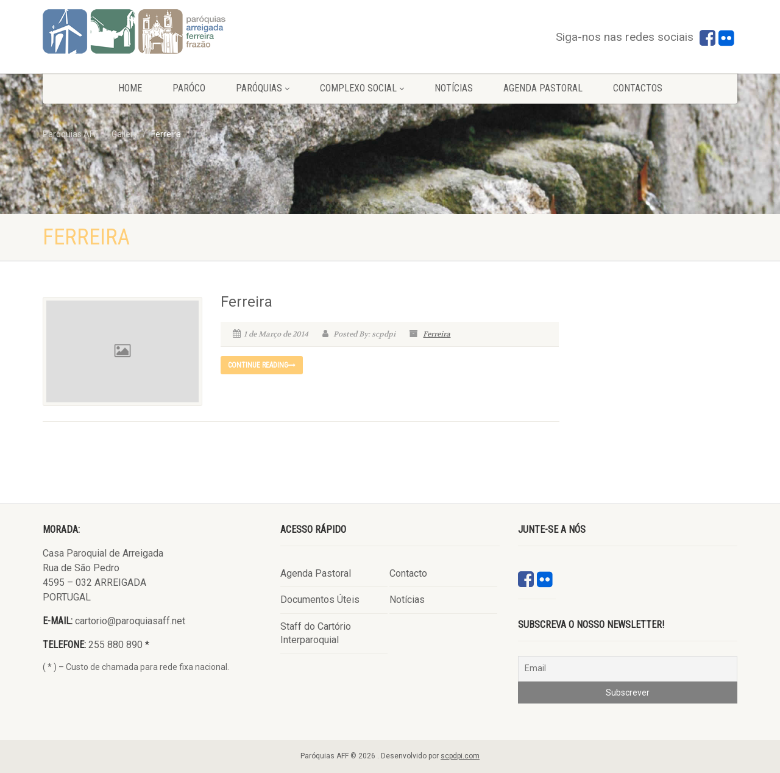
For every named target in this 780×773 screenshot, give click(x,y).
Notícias (453, 88)
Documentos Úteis (320, 599)
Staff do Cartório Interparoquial (315, 633)
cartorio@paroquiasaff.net (130, 621)
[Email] (627, 669)
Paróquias (262, 88)
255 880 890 (115, 644)
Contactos (637, 88)
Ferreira (246, 301)
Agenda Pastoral (543, 88)
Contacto (408, 573)
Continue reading (262, 365)
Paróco (188, 88)
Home (130, 88)
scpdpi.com (460, 756)
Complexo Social (362, 88)
